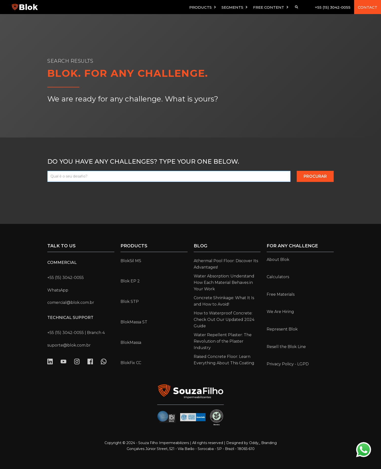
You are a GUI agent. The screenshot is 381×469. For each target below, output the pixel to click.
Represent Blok (282, 329)
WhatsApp (57, 290)
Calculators (278, 276)
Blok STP (130, 301)
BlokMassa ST (134, 322)
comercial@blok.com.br (70, 302)
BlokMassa (131, 342)
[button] (203, 7)
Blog (200, 246)
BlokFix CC (131, 362)
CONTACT (367, 7)
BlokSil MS (131, 260)
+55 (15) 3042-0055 (332, 7)
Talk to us (61, 246)
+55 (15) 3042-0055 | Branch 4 (76, 332)
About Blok (278, 259)
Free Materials (280, 294)
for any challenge (292, 246)
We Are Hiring (280, 311)
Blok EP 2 (130, 281)
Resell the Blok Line (286, 346)
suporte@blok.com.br (69, 345)
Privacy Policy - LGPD (288, 364)
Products (134, 246)
